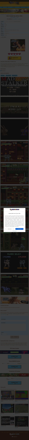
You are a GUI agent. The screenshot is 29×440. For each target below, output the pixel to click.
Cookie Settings (11, 226)
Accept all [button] (19, 228)
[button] (14, 230)
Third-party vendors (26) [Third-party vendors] (14, 220)
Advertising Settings (11, 225)
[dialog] (14, 220)
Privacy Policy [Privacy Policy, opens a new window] (16, 226)
